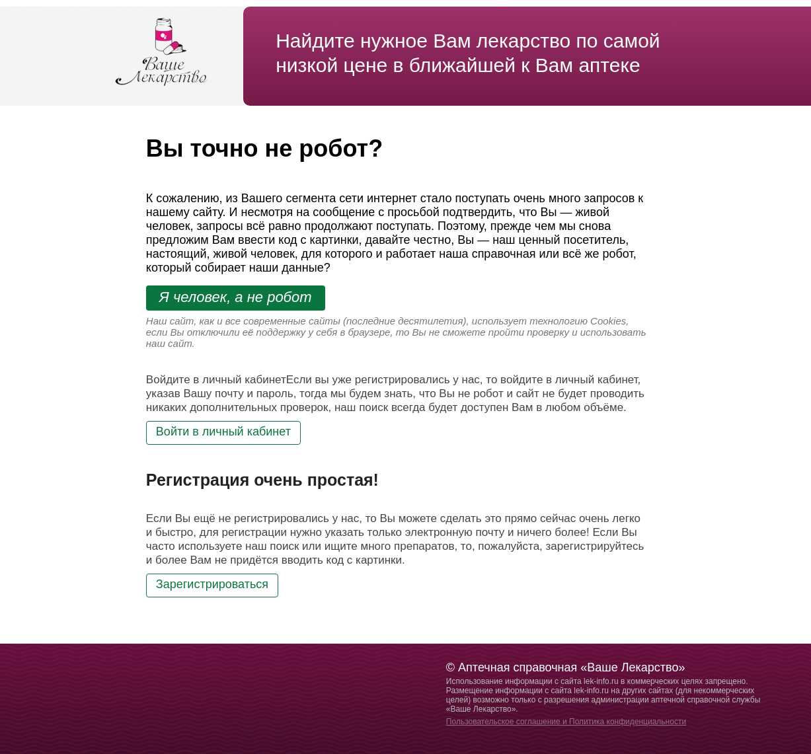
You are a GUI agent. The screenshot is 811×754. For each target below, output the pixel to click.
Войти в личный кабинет (223, 431)
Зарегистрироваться (212, 584)
